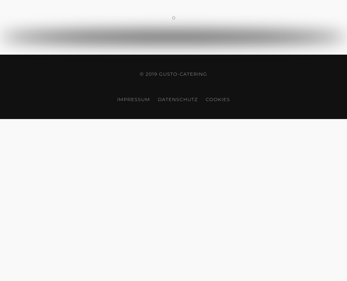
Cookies (218, 99)
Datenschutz (178, 99)
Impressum (133, 99)
